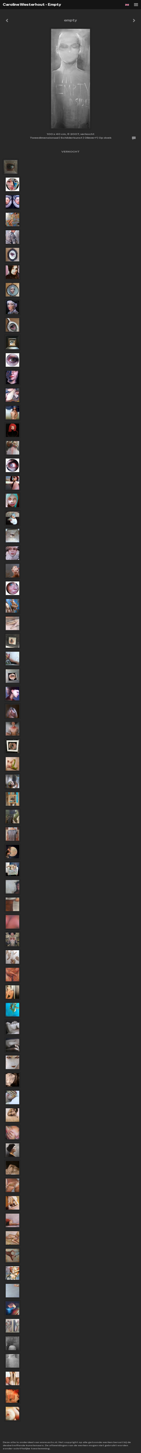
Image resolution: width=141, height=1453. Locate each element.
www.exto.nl (48, 1442)
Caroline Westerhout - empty (32, 4)
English (127, 5)
